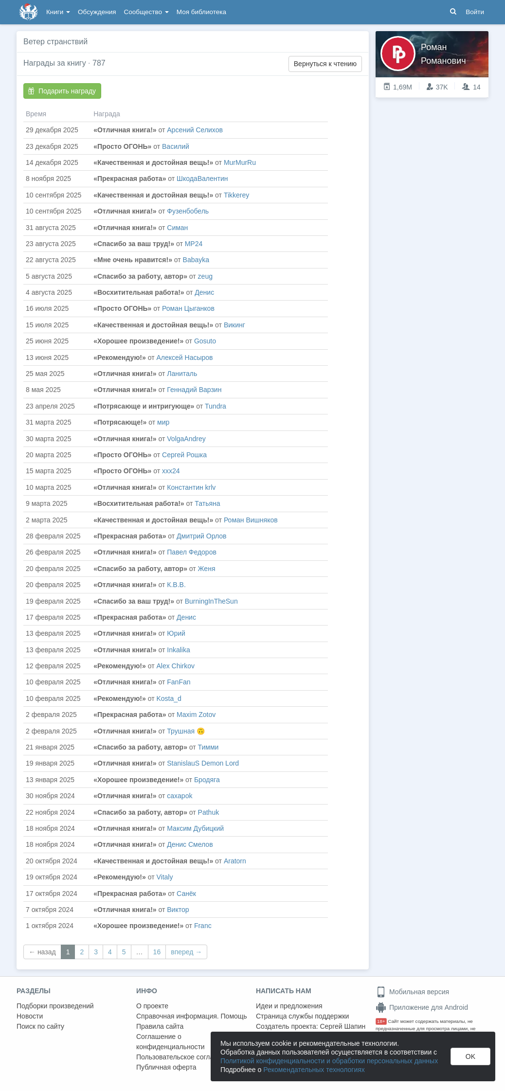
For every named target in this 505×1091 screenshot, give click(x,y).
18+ (381, 1021)
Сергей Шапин (342, 1026)
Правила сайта (159, 1026)
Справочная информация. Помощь (191, 1016)
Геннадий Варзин (194, 389)
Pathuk (208, 812)
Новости (30, 1016)
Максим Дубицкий (195, 828)
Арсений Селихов (195, 130)
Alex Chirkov (175, 666)
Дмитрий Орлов (201, 536)
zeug (205, 276)
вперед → (186, 952)
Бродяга (207, 780)
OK (470, 1056)
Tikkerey (236, 195)
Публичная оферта (166, 1067)
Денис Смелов (190, 844)
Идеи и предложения (289, 1006)
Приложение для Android (422, 1007)
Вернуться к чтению (325, 64)
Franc (203, 926)
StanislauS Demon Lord (203, 763)
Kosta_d (168, 698)
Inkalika (178, 650)
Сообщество (146, 12)
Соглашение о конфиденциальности (170, 1042)
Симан (177, 228)
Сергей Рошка (184, 455)
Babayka (196, 260)
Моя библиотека (201, 12)
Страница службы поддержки (302, 1016)
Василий (175, 146)
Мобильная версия (412, 991)
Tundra (215, 406)
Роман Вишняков (251, 520)
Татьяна (207, 503)
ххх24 (171, 471)
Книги (58, 12)
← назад (42, 952)
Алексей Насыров (184, 357)
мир (163, 422)
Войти (475, 12)
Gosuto (205, 341)
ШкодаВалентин (202, 178)
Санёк (186, 893)
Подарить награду (62, 91)
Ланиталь (182, 373)
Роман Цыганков (188, 308)
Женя (207, 568)
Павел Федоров (191, 552)
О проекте (152, 1006)
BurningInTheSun (211, 601)
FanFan (178, 682)
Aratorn (235, 861)
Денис (204, 292)
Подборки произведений (55, 1006)
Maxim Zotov (196, 714)
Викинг (234, 325)
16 (157, 952)
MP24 (194, 244)
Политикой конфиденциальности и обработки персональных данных (329, 1061)
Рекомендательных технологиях (314, 1069)
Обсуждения (97, 12)
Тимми (208, 747)
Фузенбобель (188, 211)
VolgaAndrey (186, 439)
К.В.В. (176, 585)
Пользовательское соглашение (185, 1057)
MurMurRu (240, 162)
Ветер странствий (55, 41)
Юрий (176, 633)
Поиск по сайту (40, 1026)
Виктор (178, 909)
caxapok (179, 796)
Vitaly (164, 877)
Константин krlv (191, 487)
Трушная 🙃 (186, 731)
